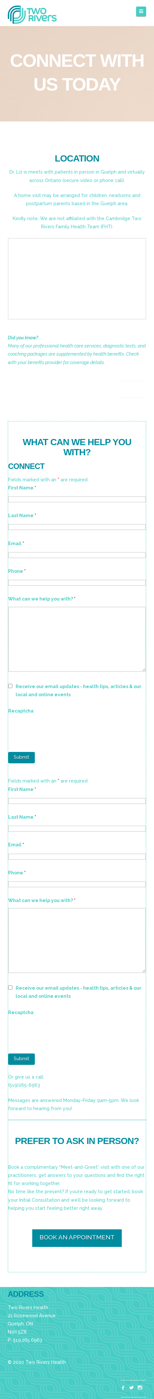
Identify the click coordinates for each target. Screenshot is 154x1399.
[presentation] (57, 731)
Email (16, 543)
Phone (17, 571)
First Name (22, 487)
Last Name (22, 515)
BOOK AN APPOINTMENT (77, 1237)
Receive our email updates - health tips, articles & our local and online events (78, 690)
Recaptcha (21, 711)
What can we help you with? (42, 598)
